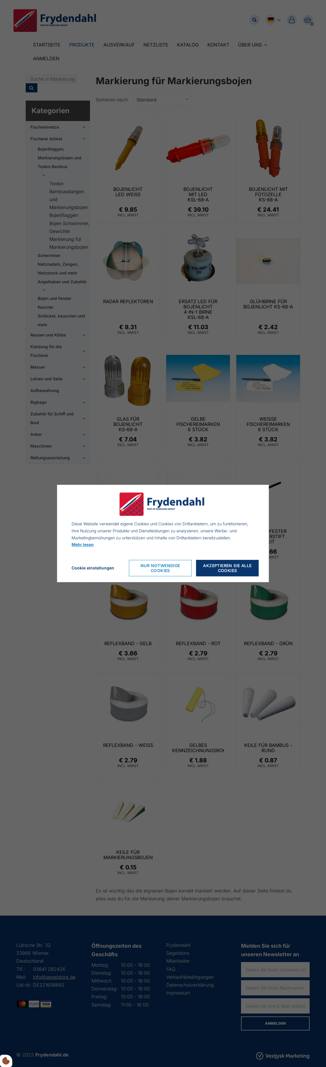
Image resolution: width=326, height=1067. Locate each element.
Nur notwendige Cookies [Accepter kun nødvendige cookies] (160, 568)
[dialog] (163, 533)
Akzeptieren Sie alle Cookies (227, 568)
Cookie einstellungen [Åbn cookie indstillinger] (93, 568)
